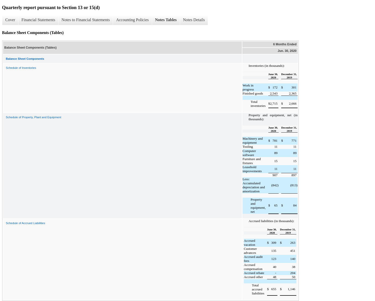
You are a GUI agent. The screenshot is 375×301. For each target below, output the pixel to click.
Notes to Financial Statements (86, 20)
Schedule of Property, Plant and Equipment (33, 117)
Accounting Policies (132, 20)
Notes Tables (166, 20)
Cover (10, 20)
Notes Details (194, 20)
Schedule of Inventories (21, 67)
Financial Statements (38, 20)
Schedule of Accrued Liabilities (25, 223)
